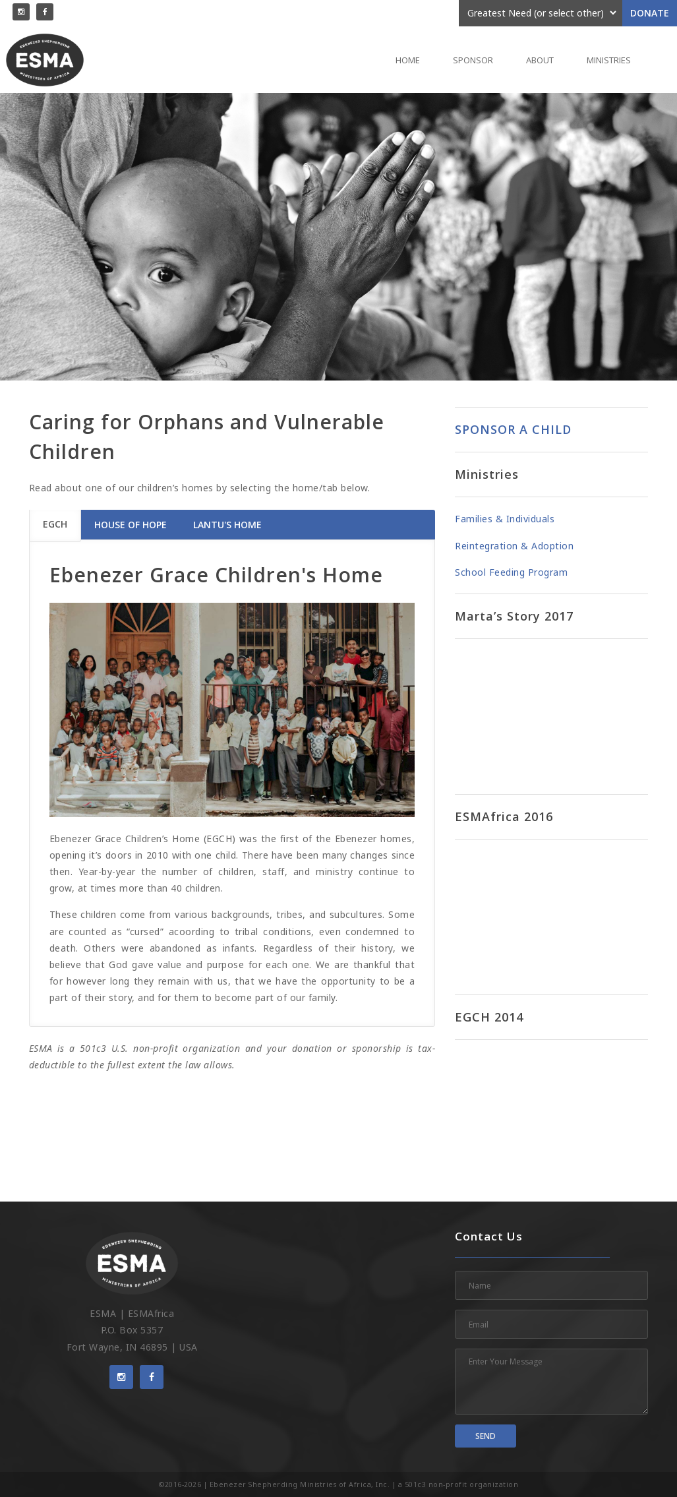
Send (485, 1436)
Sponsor (473, 60)
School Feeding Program (511, 572)
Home (408, 60)
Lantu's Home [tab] (227, 524)
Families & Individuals (504, 518)
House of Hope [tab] (130, 524)
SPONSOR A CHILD (513, 429)
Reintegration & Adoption (514, 545)
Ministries (609, 60)
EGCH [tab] (55, 524)
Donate (649, 13)
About (540, 60)
